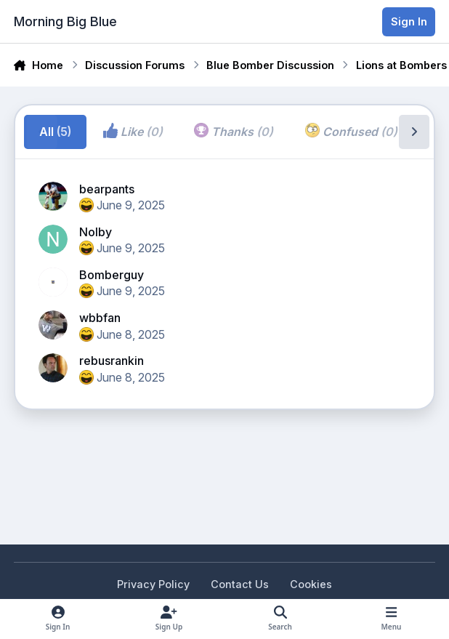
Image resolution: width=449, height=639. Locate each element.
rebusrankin (111, 360)
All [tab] (55, 131)
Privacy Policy (153, 584)
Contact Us (240, 584)
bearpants (106, 189)
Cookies (311, 584)
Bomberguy (111, 275)
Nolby (95, 232)
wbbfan (100, 317)
